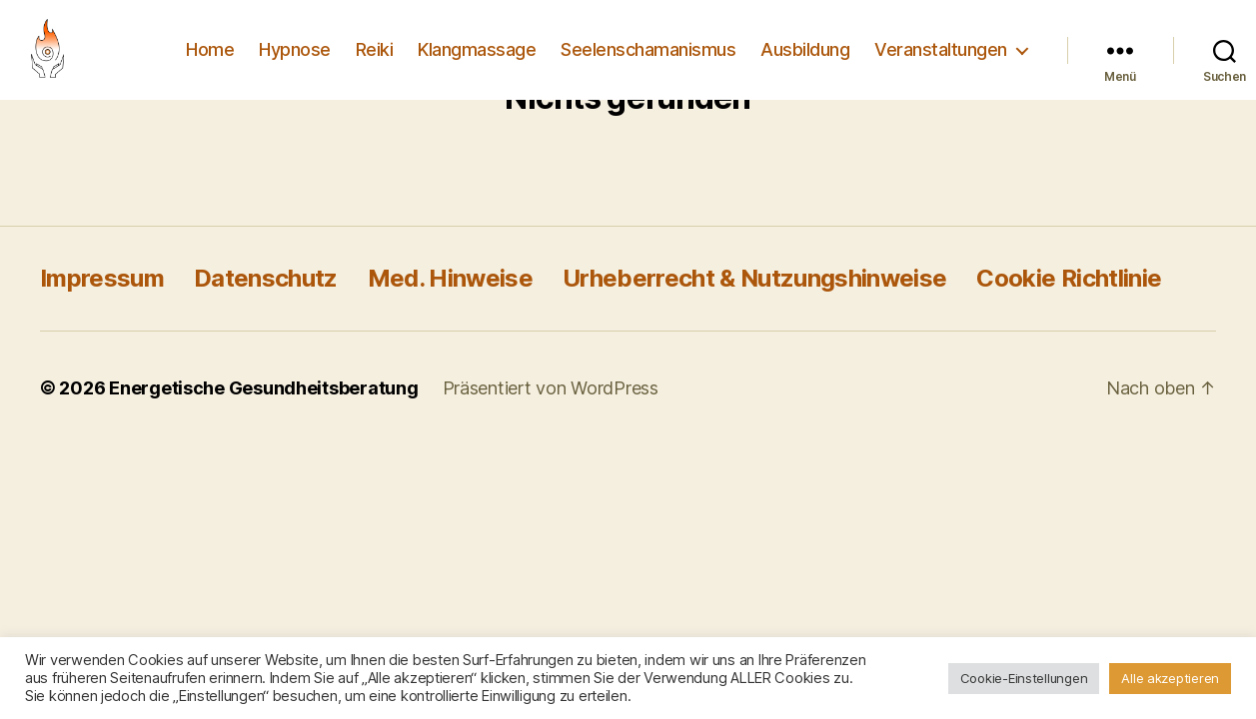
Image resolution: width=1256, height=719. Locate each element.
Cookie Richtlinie (1068, 278)
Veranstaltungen (940, 49)
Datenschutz (266, 278)
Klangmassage (477, 49)
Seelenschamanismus (648, 49)
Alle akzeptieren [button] (1170, 678)
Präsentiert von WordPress (550, 387)
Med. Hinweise (450, 278)
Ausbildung (804, 49)
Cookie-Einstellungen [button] (1024, 678)
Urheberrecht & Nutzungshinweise (754, 278)
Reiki (375, 49)
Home (210, 49)
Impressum (102, 278)
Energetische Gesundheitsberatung (263, 387)
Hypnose (295, 49)
